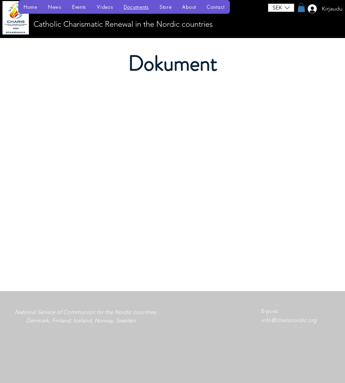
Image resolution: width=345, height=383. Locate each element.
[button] (281, 8)
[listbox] (281, 8)
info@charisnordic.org (288, 320)
